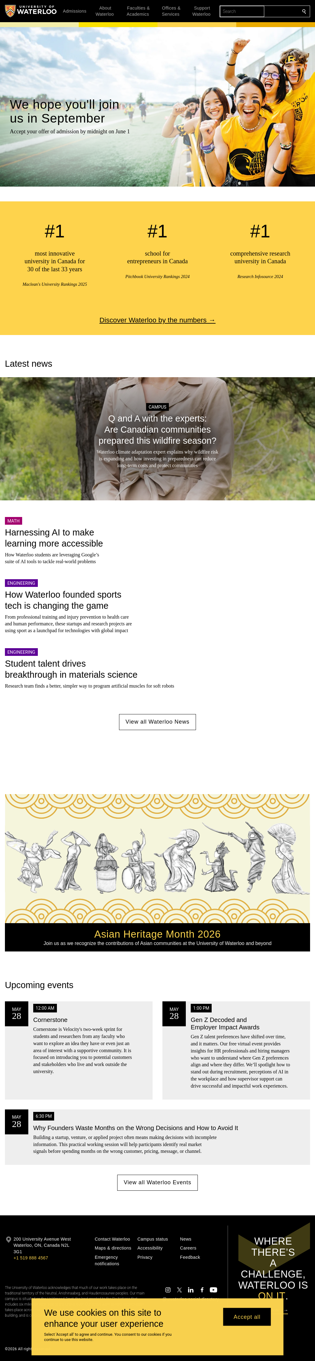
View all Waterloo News (157, 722)
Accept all (247, 1317)
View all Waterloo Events (157, 1182)
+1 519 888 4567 (31, 1257)
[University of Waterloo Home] (31, 11)
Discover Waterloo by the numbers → (157, 320)
